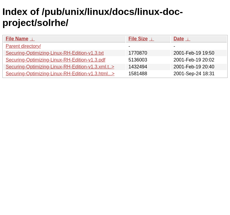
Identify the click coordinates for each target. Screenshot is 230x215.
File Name (17, 38)
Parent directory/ (23, 46)
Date (178, 38)
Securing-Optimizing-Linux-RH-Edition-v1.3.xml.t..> (60, 66)
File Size (138, 38)
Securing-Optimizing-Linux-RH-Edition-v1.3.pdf (55, 59)
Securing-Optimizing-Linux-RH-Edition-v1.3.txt (55, 53)
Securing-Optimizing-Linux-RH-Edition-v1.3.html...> (60, 73)
